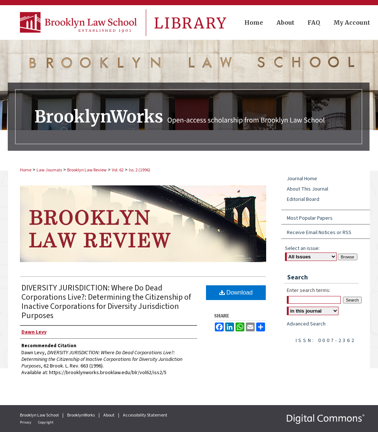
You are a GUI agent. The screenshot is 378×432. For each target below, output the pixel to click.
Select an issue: (302, 248)
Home (25, 170)
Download (236, 292)
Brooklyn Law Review (87, 170)
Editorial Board (303, 199)
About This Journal (307, 189)
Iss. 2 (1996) (139, 170)
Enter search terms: (308, 290)
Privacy (26, 422)
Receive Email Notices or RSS (319, 232)
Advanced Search (306, 324)
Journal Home (302, 178)
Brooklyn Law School (39, 415)
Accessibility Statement (145, 415)
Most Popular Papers (310, 218)
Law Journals (49, 170)
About (109, 415)
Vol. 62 (118, 170)
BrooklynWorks (81, 415)
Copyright (46, 422)
